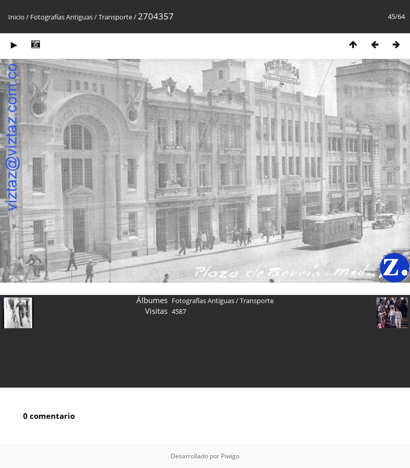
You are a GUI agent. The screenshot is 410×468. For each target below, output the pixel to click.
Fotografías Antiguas (61, 17)
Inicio (16, 17)
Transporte (115, 17)
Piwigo (230, 456)
